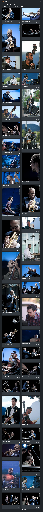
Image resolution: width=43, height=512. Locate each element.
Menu (6, 1)
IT (37, 1)
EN (35, 1)
